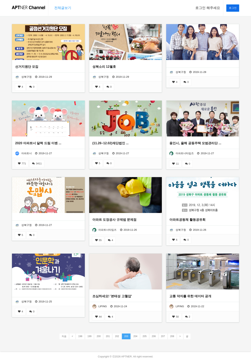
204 (135, 336)
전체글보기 (62, 8)
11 (175, 163)
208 (172, 336)
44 (98, 316)
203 (126, 336)
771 (22, 163)
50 (175, 316)
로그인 (233, 7)
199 (89, 336)
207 (163, 336)
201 (108, 336)
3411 (37, 163)
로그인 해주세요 (207, 8)
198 (80, 336)
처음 (64, 336)
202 (117, 336)
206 (154, 336)
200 (99, 336)
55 (98, 240)
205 (145, 336)
